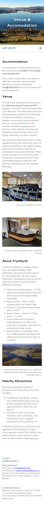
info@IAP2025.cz (10, 461)
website (6, 108)
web (29, 493)
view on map (8, 498)
